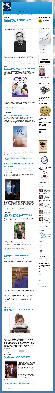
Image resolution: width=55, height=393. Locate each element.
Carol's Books (18, 14)
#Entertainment (11, 352)
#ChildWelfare (20, 383)
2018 (40, 250)
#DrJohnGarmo (24, 383)
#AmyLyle (8, 352)
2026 (40, 232)
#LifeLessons (21, 158)
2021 (40, 246)
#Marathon (24, 249)
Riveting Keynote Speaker (27, 14)
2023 (40, 244)
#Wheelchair (27, 249)
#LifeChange (17, 158)
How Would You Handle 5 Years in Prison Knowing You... (45, 237)
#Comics (8, 249)
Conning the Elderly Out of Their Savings (47, 203)
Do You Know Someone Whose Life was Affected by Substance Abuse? (19, 255)
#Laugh (20, 352)
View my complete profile (42, 286)
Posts (40, 258)
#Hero (12, 384)
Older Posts (33, 386)
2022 (40, 245)
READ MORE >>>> (7, 59)
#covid (10, 158)
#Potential (27, 158)
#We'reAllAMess (24, 352)
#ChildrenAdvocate (15, 383)
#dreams (12, 158)
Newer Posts (6, 386)
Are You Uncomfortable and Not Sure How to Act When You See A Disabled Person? (18, 215)
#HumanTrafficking (15, 384)
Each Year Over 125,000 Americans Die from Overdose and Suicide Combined (19, 165)
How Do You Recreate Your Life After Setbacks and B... (45, 235)
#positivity (24, 158)
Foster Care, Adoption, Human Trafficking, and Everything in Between (17, 358)
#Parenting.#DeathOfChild (21, 384)
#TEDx (26, 384)
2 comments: (16, 208)
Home (4, 14)
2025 (40, 241)
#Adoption (8, 383)
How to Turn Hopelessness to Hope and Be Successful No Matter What (17, 20)
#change (8, 158)
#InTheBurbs (17, 352)
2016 (40, 252)
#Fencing (13, 249)
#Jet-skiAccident (16, 249)
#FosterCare (28, 383)
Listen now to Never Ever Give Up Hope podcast (45, 25)
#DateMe (10, 249)
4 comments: (16, 248)
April (41, 233)
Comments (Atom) (10, 388)
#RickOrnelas (30, 158)
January (41, 240)
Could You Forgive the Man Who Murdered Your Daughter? (47, 196)
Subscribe (44, 62)
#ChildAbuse (11, 383)
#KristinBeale (20, 249)
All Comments (41, 260)
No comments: (16, 61)
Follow (39, 184)
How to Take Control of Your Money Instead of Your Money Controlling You (47, 218)
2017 (40, 251)
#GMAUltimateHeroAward (8, 384)
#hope (14, 158)
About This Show (10, 14)
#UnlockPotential (7, 159)
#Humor (15, 352)
